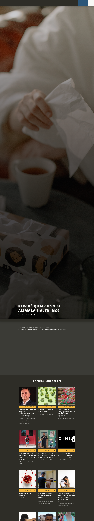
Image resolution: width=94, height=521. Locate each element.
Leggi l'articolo (30, 407)
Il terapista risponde (37, 320)
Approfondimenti (22, 320)
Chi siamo (27, 3)
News (68, 3)
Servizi (62, 3)
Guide (75, 3)
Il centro (36, 3)
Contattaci (83, 3)
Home (12, 320)
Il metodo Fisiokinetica (49, 3)
